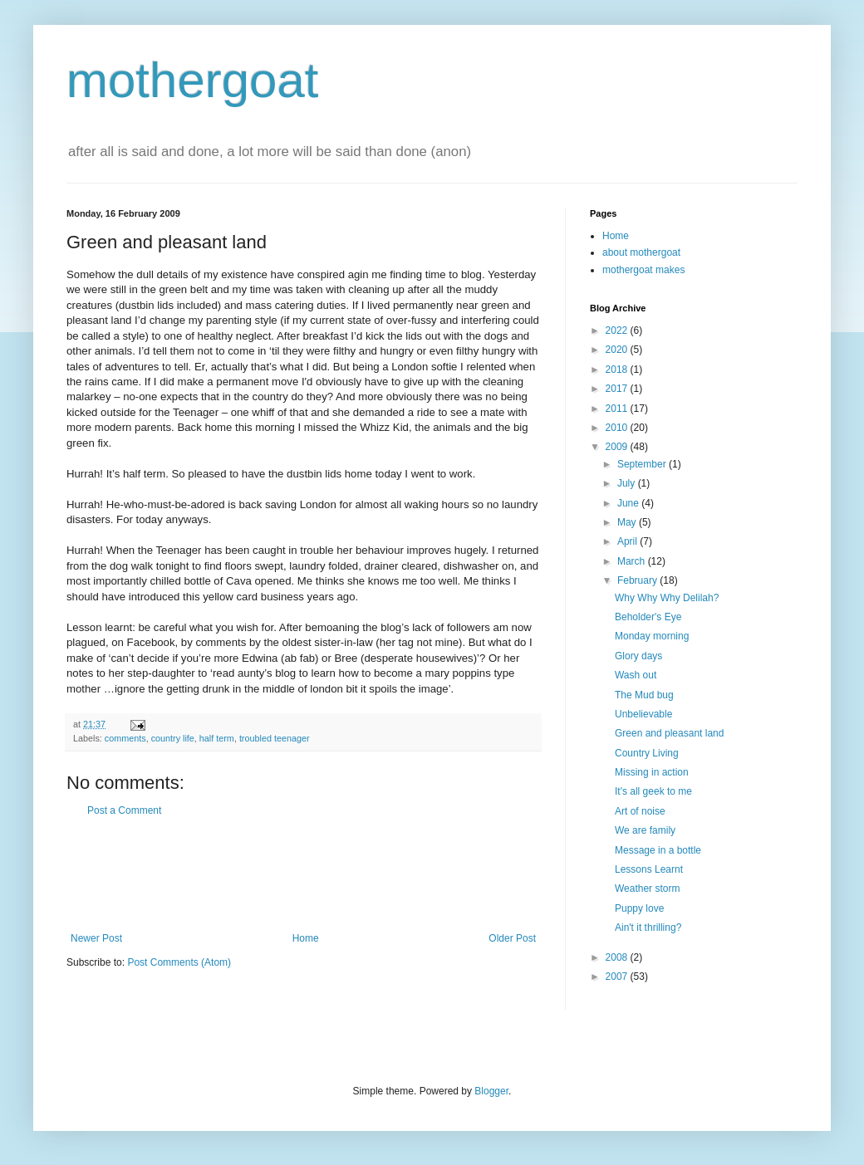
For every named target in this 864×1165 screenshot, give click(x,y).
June (629, 503)
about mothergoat (641, 252)
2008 (618, 957)
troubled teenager (274, 738)
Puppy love (639, 908)
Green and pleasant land (669, 733)
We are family (645, 830)
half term (216, 738)
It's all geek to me (653, 791)
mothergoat (192, 80)
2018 (618, 369)
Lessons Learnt (649, 869)
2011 (618, 408)
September (643, 464)
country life (172, 738)
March (632, 561)
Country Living (647, 753)
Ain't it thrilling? (648, 927)
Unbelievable (643, 714)
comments (125, 738)
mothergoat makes (643, 270)
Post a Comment (124, 810)
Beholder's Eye (648, 617)
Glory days (638, 656)
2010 (618, 427)
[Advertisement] (303, 874)
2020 (618, 349)
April (628, 541)
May (628, 522)
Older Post (512, 938)
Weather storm (647, 888)
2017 (618, 388)
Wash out (635, 675)
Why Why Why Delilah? (667, 598)
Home (305, 938)
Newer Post (96, 938)
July (627, 483)
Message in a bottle (658, 850)
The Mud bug (644, 695)
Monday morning (652, 636)
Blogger (491, 1091)
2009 (618, 447)
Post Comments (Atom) (179, 962)
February (638, 580)
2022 (618, 330)
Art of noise (640, 811)
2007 (618, 976)
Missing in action (652, 772)
